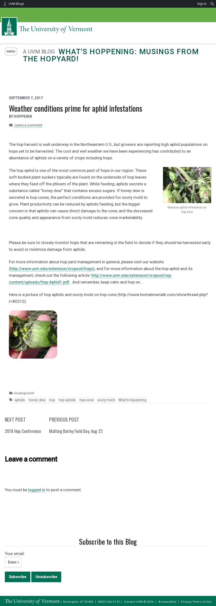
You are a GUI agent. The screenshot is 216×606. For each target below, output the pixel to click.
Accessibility (167, 601)
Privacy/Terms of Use (196, 601)
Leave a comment (28, 125)
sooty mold (106, 400)
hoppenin (23, 116)
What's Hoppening (132, 400)
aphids (20, 400)
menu (11, 51)
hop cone (87, 400)
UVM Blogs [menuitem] (16, 4)
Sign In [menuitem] (202, 4)
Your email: (15, 553)
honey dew (37, 400)
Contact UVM (133, 601)
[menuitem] (212, 4)
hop (52, 400)
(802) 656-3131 (109, 601)
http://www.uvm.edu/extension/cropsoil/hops (51, 268)
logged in (36, 489)
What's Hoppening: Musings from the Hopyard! (111, 55)
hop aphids (67, 400)
